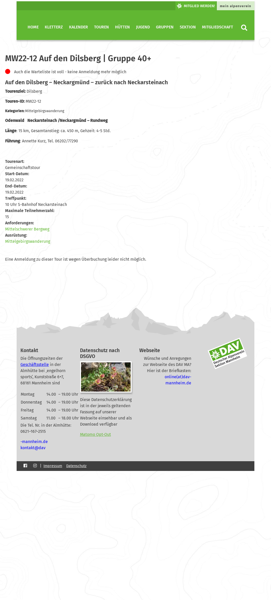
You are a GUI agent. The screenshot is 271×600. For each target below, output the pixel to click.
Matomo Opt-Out (95, 434)
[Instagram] (35, 465)
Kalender (78, 27)
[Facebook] (25, 465)
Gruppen (165, 27)
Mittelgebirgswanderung (27, 241)
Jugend (143, 27)
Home (33, 27)
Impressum (52, 466)
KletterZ (54, 27)
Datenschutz (76, 466)
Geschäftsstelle (34, 364)
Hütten (122, 27)
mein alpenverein (235, 6)
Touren (101, 27)
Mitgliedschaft (217, 27)
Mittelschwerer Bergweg (27, 229)
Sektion (188, 27)
